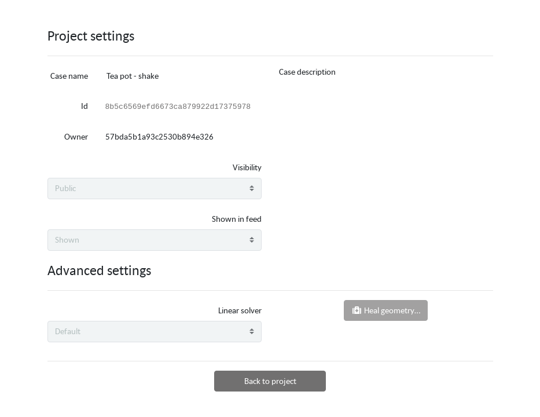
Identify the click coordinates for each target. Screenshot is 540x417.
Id (84, 105)
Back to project (270, 380)
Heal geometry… (385, 310)
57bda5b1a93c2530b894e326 (159, 136)
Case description (307, 71)
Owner (76, 136)
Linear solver (240, 310)
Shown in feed (237, 218)
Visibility (247, 167)
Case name (69, 75)
